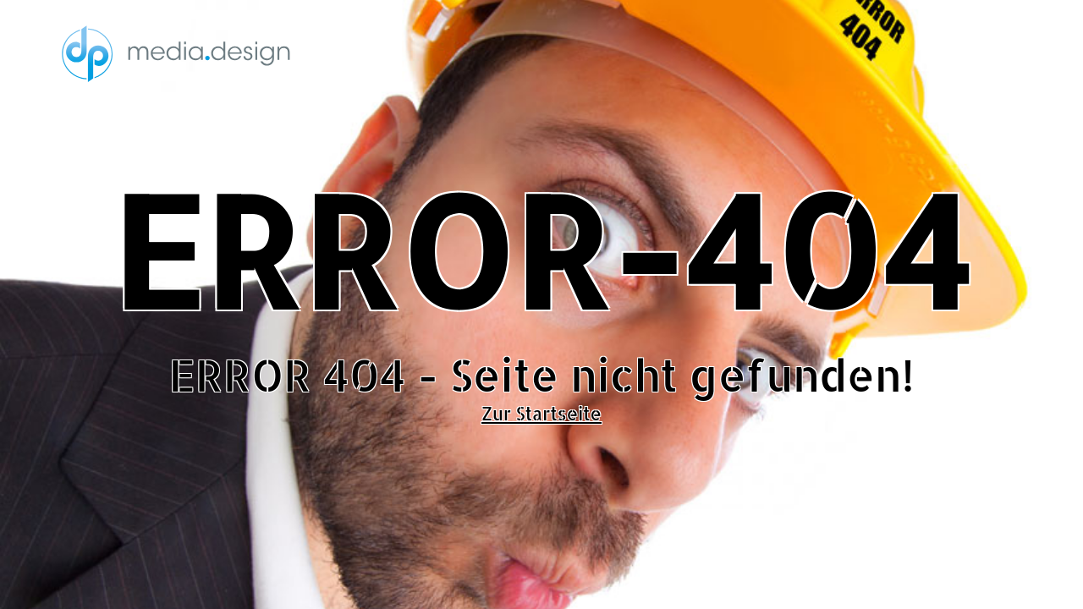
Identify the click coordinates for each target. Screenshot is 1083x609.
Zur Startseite (541, 414)
